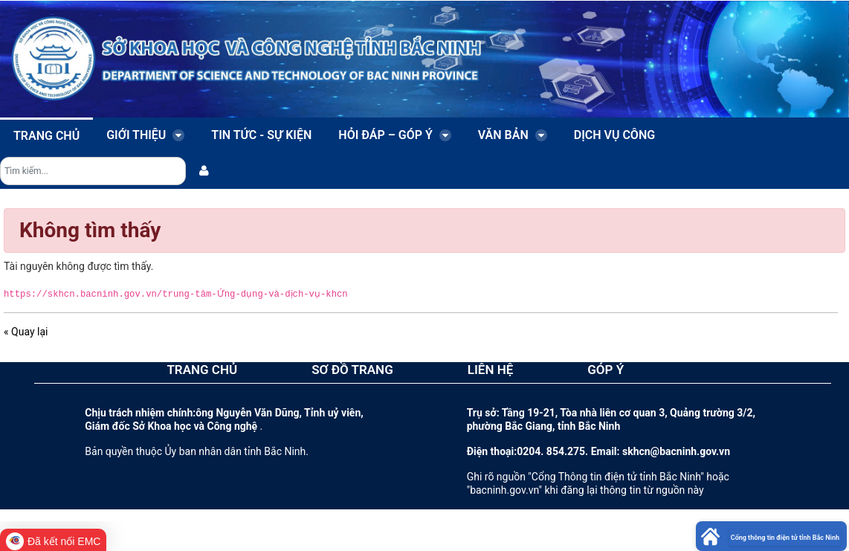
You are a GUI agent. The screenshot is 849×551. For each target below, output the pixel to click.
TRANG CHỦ (202, 369)
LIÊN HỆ (491, 369)
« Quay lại (26, 332)
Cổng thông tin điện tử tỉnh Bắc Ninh (785, 537)
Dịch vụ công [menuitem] (614, 135)
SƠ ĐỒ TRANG (352, 369)
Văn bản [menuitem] (512, 135)
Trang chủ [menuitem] (46, 136)
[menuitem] (204, 171)
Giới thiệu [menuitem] (145, 135)
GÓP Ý (605, 369)
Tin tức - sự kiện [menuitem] (261, 135)
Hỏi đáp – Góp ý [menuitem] (394, 135)
